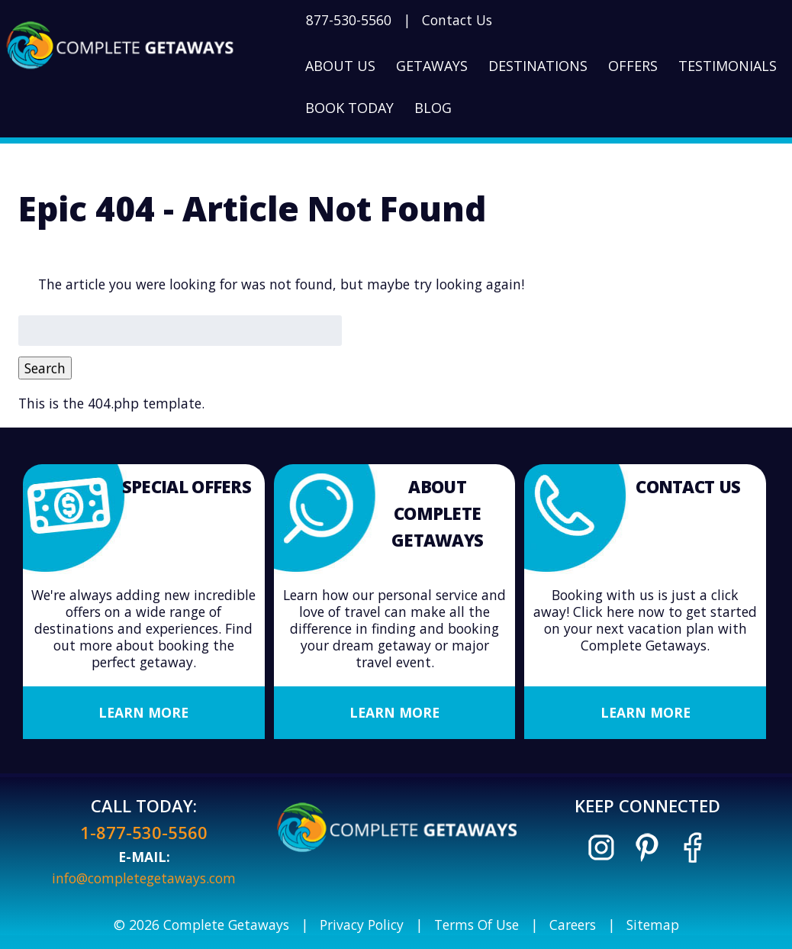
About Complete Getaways (437, 513)
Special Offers (186, 486)
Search (45, 368)
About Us (340, 65)
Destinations (538, 65)
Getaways (432, 65)
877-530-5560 (348, 20)
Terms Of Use (476, 924)
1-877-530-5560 (144, 832)
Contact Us (457, 20)
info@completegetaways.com (144, 878)
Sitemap (652, 924)
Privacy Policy (362, 924)
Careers (572, 924)
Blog (433, 107)
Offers (633, 65)
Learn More (143, 712)
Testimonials (727, 65)
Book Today (349, 107)
